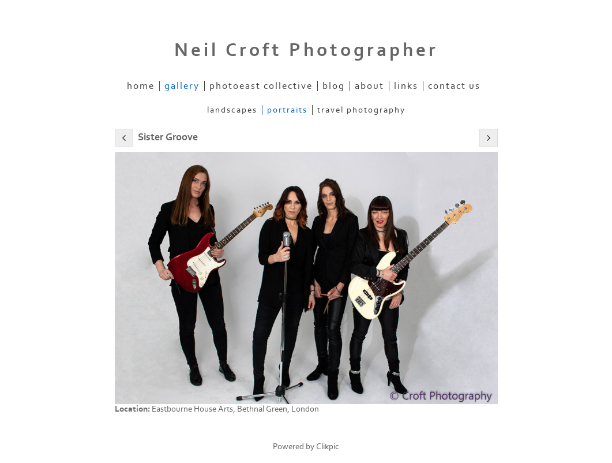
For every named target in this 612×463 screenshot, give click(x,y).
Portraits (287, 110)
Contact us (454, 86)
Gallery (182, 86)
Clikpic (327, 446)
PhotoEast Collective (261, 86)
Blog (333, 86)
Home (141, 86)
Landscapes (232, 110)
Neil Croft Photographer (306, 50)
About (369, 86)
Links (406, 86)
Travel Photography (361, 110)
